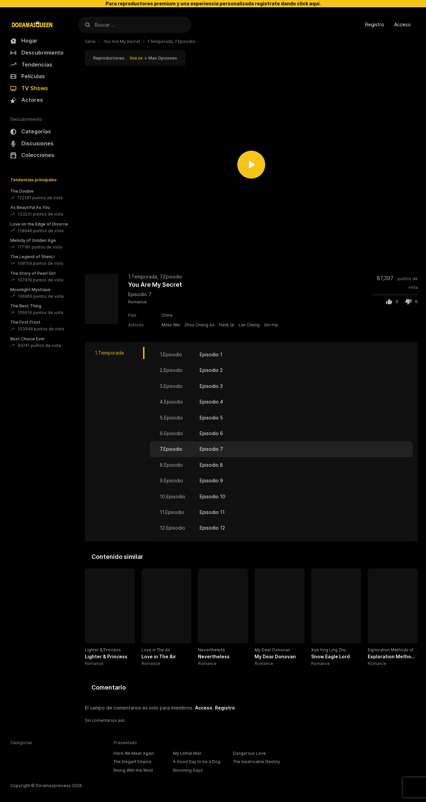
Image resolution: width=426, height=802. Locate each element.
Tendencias (31, 64)
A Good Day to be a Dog (196, 761)
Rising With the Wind (133, 770)
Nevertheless (211, 649)
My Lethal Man (187, 753)
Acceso (402, 24)
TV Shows (29, 88)
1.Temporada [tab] (109, 353)
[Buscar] (87, 25)
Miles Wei (170, 324)
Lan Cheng (249, 324)
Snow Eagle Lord (330, 656)
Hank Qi (226, 324)
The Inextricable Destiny (256, 761)
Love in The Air (155, 649)
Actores (26, 99)
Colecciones (32, 155)
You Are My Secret (121, 41)
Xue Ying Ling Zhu (328, 649)
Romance (137, 301)
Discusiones (32, 143)
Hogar (24, 40)
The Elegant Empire (132, 761)
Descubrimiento (37, 52)
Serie (90, 41)
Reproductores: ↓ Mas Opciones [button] (135, 58)
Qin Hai (271, 324)
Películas (27, 76)
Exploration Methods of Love (390, 650)
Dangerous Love (249, 753)
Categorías (30, 131)
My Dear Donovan (272, 649)
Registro (374, 24)
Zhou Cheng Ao (199, 324)
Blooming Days (188, 770)
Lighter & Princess (103, 649)
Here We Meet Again (133, 753)
